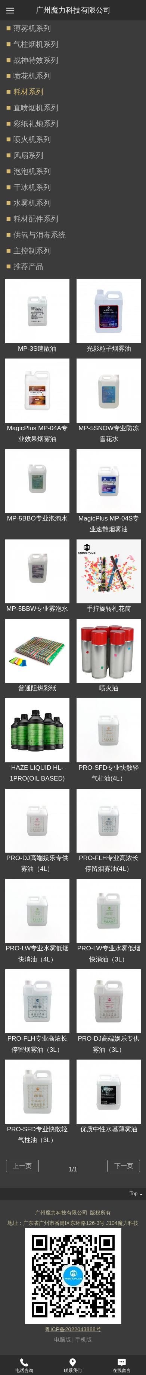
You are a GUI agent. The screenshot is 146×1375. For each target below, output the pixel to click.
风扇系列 (28, 155)
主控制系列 (32, 251)
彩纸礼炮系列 (35, 124)
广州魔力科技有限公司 (73, 10)
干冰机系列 (32, 187)
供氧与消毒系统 (39, 235)
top (135, 1194)
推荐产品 (28, 266)
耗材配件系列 (35, 219)
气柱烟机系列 (35, 44)
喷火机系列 (32, 139)
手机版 (83, 1340)
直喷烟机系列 (35, 108)
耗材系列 (28, 92)
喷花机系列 (32, 76)
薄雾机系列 (32, 28)
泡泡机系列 (32, 171)
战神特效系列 (35, 60)
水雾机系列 (32, 203)
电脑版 (62, 1340)
